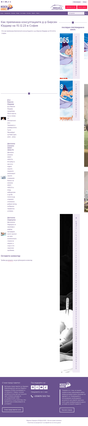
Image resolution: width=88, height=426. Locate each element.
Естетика (29, 13)
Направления (7, 13)
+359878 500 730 (42, 396)
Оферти (33, 13)
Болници (13, 13)
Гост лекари (23, 13)
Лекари (17, 13)
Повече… (38, 13)
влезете (10, 260)
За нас (2, 13)
